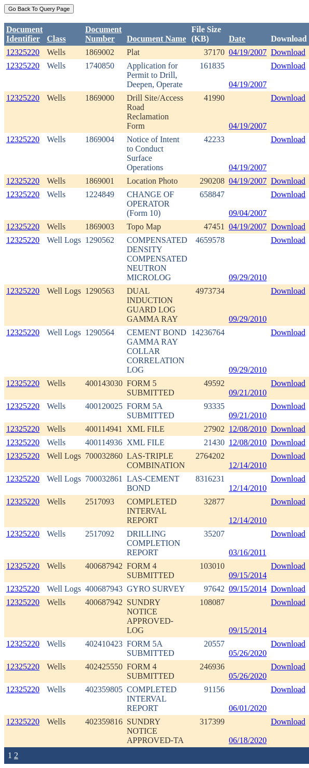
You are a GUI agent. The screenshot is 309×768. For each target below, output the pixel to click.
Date (237, 38)
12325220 (22, 52)
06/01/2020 (248, 708)
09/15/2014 (248, 575)
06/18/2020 (248, 740)
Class (56, 38)
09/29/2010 (248, 277)
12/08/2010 (248, 428)
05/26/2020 (248, 653)
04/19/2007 (248, 52)
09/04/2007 (248, 213)
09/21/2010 (248, 392)
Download (288, 52)
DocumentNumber (103, 34)
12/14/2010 (248, 465)
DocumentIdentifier (24, 34)
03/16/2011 (247, 552)
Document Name (156, 38)
